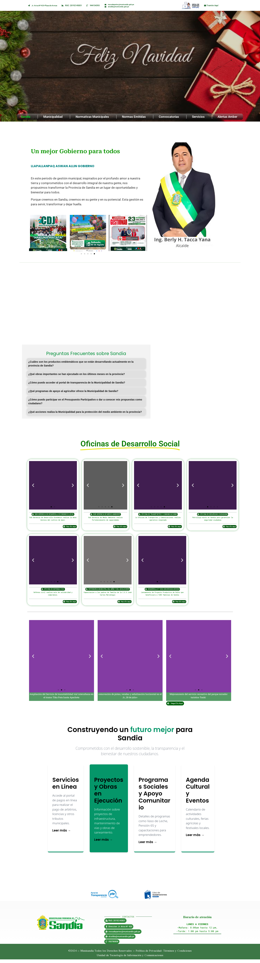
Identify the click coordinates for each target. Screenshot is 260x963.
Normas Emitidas (135, 116)
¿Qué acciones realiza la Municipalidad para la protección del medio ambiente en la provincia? (85, 411)
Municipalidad (53, 116)
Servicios (199, 116)
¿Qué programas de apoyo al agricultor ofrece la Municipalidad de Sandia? (73, 391)
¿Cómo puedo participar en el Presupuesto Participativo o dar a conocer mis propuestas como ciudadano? (85, 401)
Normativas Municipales (93, 116)
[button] (32, 233)
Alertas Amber (228, 116)
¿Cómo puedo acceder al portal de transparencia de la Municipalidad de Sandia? (76, 382)
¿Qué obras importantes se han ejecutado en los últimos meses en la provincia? (76, 374)
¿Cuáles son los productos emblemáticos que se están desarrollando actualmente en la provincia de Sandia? (81, 363)
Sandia (26, 116)
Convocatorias (170, 116)
